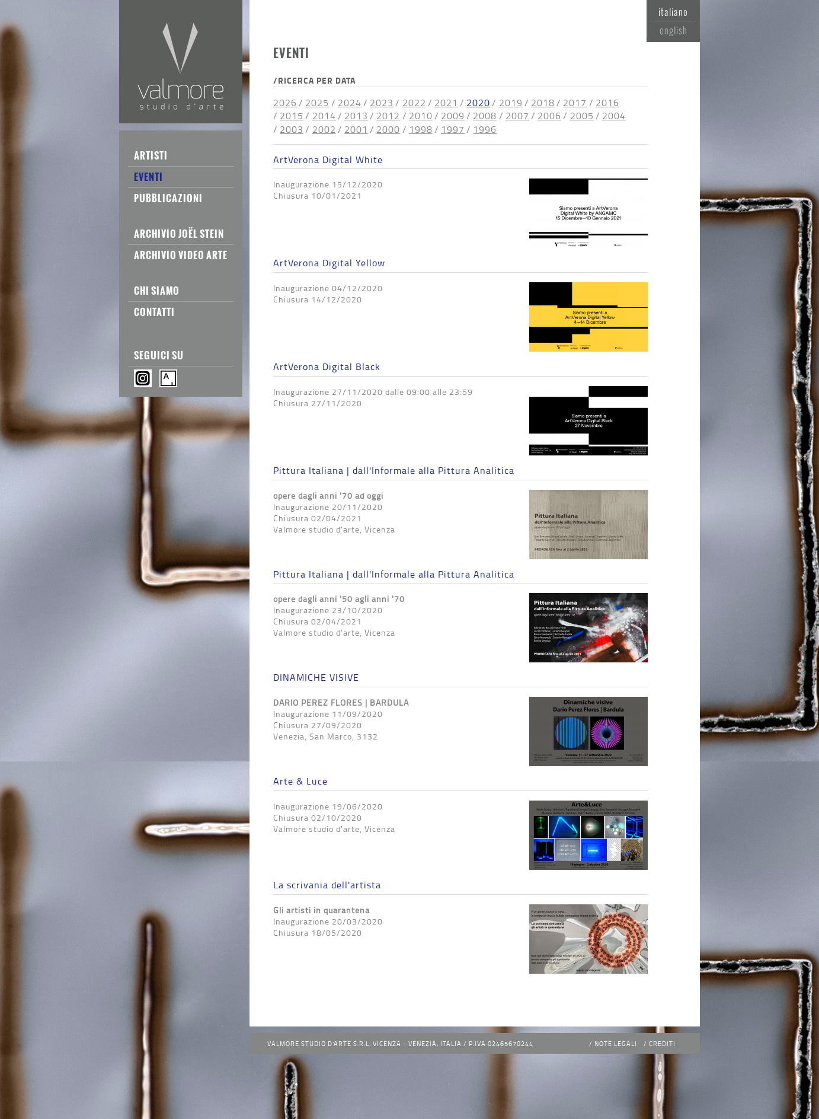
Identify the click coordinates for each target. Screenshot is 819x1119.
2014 (324, 115)
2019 (511, 102)
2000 (388, 129)
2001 (356, 129)
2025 (317, 102)
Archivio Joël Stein (179, 234)
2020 (478, 102)
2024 (349, 102)
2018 (543, 102)
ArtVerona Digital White (328, 159)
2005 (582, 115)
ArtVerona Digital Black (326, 366)
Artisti (151, 155)
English (673, 30)
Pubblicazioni (168, 198)
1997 (453, 129)
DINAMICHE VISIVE (316, 677)
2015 (291, 115)
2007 (517, 115)
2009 (453, 115)
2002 (324, 129)
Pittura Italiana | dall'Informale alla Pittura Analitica (393, 470)
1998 (421, 129)
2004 (614, 115)
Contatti (154, 312)
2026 (285, 102)
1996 (485, 129)
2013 (356, 115)
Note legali (615, 1043)
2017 (575, 102)
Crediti (662, 1043)
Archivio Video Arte (181, 255)
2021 (446, 102)
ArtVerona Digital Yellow (329, 262)
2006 (549, 115)
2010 (421, 115)
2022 (414, 102)
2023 (381, 102)
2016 (607, 102)
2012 (388, 115)
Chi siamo (157, 290)
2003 (291, 129)
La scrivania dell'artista (327, 884)
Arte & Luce (300, 781)
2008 (485, 115)
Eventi (148, 177)
